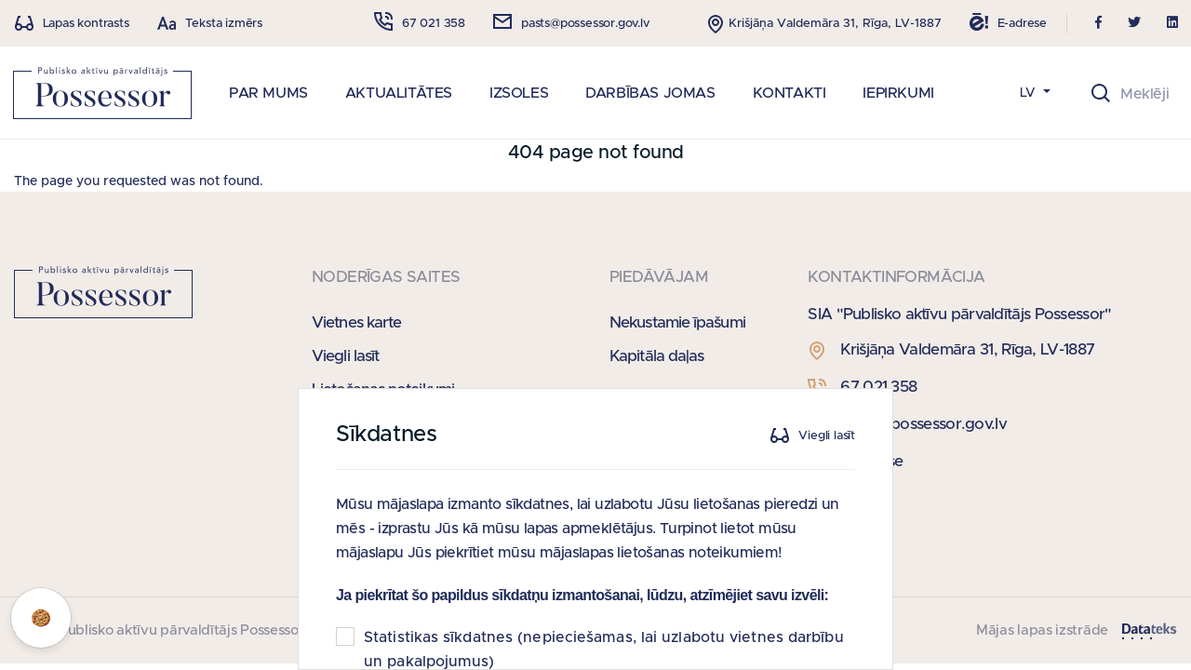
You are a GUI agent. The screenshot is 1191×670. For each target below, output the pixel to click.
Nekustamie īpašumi (677, 322)
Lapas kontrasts (86, 24)
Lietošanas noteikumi (383, 389)
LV (1029, 93)
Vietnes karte (356, 322)
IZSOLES (518, 93)
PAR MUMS (268, 93)
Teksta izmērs (223, 24)
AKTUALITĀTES (398, 93)
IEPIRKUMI (898, 93)
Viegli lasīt (345, 356)
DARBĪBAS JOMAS (650, 93)
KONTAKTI (789, 93)
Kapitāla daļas (656, 356)
